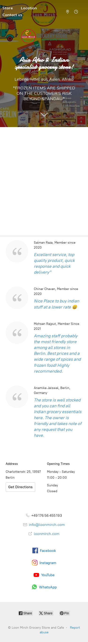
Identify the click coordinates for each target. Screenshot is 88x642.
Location (29, 8)
